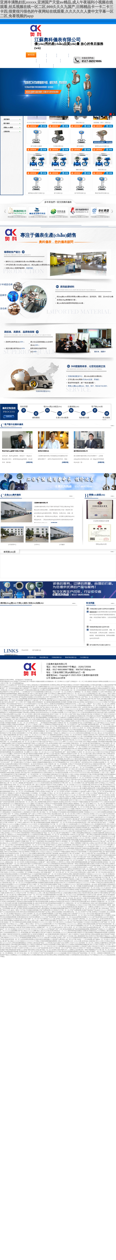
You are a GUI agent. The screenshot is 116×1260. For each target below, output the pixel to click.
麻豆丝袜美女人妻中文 (63, 779)
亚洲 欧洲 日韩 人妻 (31, 784)
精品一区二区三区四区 (17, 862)
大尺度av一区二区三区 (97, 791)
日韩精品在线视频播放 (100, 695)
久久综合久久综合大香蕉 (74, 741)
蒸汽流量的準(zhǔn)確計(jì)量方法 (100, 645)
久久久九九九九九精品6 (57, 687)
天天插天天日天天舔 (101, 752)
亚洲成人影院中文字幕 (40, 750)
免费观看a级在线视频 (6, 817)
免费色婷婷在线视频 (15, 712)
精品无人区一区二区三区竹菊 (37, 829)
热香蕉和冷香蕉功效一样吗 (69, 863)
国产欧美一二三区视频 (20, 692)
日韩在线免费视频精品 (19, 943)
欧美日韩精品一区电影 (51, 733)
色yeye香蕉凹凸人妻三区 (66, 853)
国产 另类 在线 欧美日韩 (91, 822)
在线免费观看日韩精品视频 (69, 840)
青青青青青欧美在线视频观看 (37, 699)
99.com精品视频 (69, 848)
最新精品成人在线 (88, 903)
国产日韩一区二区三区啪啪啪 (54, 759)
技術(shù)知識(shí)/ (36, 603)
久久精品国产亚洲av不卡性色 (47, 784)
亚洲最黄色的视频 (23, 857)
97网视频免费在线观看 (67, 760)
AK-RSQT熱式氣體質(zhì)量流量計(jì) (36, 123)
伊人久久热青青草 (12, 843)
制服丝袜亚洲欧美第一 (100, 764)
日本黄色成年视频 (95, 685)
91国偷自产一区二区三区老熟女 (77, 747)
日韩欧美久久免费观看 (67, 717)
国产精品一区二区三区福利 (48, 950)
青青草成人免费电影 (26, 750)
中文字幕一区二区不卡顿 (57, 824)
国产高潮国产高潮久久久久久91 (13, 850)
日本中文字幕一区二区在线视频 (22, 736)
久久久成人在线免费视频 (19, 699)
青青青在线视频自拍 (9, 760)
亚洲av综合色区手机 (87, 699)
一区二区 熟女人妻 (26, 757)
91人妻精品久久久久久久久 (67, 733)
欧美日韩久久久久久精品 (72, 750)
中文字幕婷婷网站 (60, 896)
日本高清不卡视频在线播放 (81, 685)
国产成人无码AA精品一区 (104, 908)
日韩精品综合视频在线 (36, 798)
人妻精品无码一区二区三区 (73, 903)
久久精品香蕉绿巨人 (16, 812)
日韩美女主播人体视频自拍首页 (17, 907)
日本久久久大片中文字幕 (9, 936)
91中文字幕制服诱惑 (59, 762)
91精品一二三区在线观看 (54, 805)
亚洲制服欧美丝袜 (78, 757)
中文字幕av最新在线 (107, 865)
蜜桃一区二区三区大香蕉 (81, 807)
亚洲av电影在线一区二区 (22, 802)
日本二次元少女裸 (71, 762)
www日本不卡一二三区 (7, 778)
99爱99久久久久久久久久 (11, 937)
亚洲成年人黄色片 (86, 779)
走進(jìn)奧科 (67, 60)
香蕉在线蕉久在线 (53, 870)
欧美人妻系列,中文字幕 (23, 717)
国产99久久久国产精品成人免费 (37, 693)
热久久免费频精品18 (21, 778)
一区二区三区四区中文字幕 (82, 912)
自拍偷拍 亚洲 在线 (21, 772)
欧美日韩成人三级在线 (46, 771)
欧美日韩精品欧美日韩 (25, 687)
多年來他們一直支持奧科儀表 (58, 202)
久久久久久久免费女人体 (51, 858)
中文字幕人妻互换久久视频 (35, 733)
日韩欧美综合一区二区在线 (78, 743)
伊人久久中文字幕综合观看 (60, 690)
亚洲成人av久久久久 (96, 814)
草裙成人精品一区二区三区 (44, 879)
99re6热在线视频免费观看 (8, 917)
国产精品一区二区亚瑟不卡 (23, 898)
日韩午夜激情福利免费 (54, 840)
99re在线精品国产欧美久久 (15, 704)
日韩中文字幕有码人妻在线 (68, 819)
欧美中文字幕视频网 (93, 826)
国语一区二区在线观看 (103, 724)
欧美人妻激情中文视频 (18, 841)
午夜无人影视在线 (31, 685)
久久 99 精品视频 (90, 729)
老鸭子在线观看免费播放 (21, 695)
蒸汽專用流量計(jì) (80, 193)
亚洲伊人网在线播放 (42, 908)
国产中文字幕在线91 (22, 740)
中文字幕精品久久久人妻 (47, 919)
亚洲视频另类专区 (100, 824)
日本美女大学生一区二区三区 (46, 886)
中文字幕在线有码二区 (60, 771)
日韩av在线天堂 (109, 805)
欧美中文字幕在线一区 (56, 948)
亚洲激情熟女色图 (63, 955)
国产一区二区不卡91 (41, 797)
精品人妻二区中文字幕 (69, 939)
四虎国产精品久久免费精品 (8, 955)
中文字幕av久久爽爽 (54, 693)
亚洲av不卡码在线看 (74, 764)
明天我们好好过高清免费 (89, 766)
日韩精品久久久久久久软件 (92, 812)
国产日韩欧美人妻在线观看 (30, 888)
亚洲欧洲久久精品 (83, 951)
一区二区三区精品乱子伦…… (31, 723)
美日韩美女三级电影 (81, 735)
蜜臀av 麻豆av (22, 693)
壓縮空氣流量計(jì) (70, 657)
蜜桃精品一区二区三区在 (81, 803)
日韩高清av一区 (13, 788)
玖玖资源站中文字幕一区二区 (24, 731)
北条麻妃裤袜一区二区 (12, 855)
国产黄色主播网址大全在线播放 (79, 726)
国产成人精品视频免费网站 (39, 717)
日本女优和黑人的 (38, 697)
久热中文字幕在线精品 (21, 817)
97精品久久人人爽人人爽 (100, 829)
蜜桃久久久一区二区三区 (97, 803)
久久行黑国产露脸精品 (97, 793)
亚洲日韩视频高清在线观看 (74, 812)
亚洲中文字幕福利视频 (51, 769)
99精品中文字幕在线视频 (102, 697)
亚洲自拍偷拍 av (49, 772)
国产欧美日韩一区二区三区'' (50, 709)
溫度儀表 (41, 60)
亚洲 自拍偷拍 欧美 (43, 714)
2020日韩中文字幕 (43, 728)
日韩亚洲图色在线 (68, 912)
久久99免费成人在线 (98, 948)
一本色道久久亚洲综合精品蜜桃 (66, 778)
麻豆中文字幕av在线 (59, 700)
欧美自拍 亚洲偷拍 (68, 889)
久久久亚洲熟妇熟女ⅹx (43, 881)
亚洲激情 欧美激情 (81, 827)
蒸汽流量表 (80, 146)
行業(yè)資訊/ (22, 603)
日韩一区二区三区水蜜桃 (72, 783)
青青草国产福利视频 (51, 853)
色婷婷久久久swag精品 (7, 685)
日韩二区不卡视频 (25, 702)
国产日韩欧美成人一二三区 (97, 748)
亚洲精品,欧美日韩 (64, 802)
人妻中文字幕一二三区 (74, 766)
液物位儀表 (62, 55)
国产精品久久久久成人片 (70, 795)
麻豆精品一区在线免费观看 (86, 711)
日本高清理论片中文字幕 (98, 760)
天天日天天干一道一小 (102, 840)
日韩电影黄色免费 (83, 863)
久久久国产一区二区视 (82, 793)
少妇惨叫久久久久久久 (19, 810)
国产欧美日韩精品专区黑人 (28, 927)
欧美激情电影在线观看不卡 (45, 721)
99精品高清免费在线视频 (30, 831)
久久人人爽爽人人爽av (22, 924)
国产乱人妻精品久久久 (9, 834)
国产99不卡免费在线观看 (83, 797)
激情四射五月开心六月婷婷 (63, 876)
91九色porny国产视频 (26, 711)
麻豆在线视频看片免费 (41, 860)
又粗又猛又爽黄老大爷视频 (26, 851)
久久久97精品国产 (89, 846)
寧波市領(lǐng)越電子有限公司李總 (13, 451)
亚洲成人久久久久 (78, 838)
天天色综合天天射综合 (67, 731)
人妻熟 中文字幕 (8, 745)
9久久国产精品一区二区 (86, 697)
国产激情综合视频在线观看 (34, 753)
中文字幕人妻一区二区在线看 (76, 688)
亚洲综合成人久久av (50, 692)
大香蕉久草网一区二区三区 (94, 872)
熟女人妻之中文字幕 (43, 931)
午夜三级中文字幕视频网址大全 (21, 719)
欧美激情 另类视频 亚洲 (68, 702)
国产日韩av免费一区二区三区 (30, 919)
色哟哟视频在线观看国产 (19, 848)
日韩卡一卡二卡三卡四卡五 (51, 695)
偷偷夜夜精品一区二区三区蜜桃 (30, 707)
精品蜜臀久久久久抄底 (69, 867)
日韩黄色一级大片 (17, 867)
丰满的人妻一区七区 (24, 809)
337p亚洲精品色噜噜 (37, 855)
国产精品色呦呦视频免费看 (80, 929)
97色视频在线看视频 (31, 882)
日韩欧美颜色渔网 (39, 711)
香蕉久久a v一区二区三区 (61, 716)
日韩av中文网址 (97, 736)
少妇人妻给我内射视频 (87, 781)
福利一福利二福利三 (50, 857)
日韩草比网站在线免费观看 (83, 829)
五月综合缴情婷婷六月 (36, 786)
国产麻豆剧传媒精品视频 (40, 901)
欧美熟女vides (45, 781)
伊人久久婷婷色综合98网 (27, 766)
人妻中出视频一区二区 (59, 766)
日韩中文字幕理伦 (100, 711)
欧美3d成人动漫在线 (82, 810)
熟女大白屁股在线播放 (79, 888)
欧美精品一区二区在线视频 (23, 800)
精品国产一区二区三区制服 (86, 860)
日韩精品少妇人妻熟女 (65, 869)
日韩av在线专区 (43, 850)
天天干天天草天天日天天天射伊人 (10, 877)
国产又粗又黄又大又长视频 (54, 711)
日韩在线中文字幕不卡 (98, 946)
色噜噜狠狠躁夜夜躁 (86, 841)
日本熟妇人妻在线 (48, 896)
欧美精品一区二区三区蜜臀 (70, 841)
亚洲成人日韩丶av (78, 707)
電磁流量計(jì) (102, 169)
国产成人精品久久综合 (47, 707)
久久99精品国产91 (35, 915)
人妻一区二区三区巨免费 (9, 827)
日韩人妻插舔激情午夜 (81, 936)
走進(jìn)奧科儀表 (12, 495)
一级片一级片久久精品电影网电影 (29, 821)
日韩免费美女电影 (37, 889)
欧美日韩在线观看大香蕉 (58, 821)
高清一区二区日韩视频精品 (66, 905)
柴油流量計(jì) (44, 657)
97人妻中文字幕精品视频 (21, 793)
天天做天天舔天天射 (93, 731)
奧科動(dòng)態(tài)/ (8, 603)
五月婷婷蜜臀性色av (9, 767)
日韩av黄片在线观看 (50, 937)
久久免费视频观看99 (107, 876)
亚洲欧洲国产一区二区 (33, 705)
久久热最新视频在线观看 (39, 874)
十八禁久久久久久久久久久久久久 (66, 891)
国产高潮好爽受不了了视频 (67, 833)
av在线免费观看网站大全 (53, 755)
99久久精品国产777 (26, 688)
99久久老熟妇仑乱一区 (54, 745)
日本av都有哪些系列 (100, 886)
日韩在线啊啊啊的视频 (107, 937)
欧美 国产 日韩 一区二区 (71, 781)
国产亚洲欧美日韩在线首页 (41, 843)
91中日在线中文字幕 (42, 836)
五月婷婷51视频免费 (97, 833)
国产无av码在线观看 (84, 819)
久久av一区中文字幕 (50, 726)
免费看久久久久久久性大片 (36, 778)
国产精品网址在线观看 (25, 697)
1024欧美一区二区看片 (15, 822)
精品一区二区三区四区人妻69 (27, 714)
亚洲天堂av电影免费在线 (76, 822)
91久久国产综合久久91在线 (64, 936)
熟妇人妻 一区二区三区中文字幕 (35, 845)
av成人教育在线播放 (35, 709)
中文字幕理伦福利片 (30, 704)
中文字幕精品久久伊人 (87, 824)
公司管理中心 (12, 544)
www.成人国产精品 (16, 908)
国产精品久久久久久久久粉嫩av (10, 824)
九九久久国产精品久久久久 (72, 712)
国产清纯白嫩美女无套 (36, 932)
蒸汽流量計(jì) (58, 193)
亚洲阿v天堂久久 (10, 893)
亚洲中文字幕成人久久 (101, 783)
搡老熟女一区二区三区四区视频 (96, 705)
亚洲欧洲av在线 (51, 778)
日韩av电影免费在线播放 (18, 944)
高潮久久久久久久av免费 (43, 766)
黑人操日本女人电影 (68, 793)
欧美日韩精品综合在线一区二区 (14, 853)
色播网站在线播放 (33, 848)
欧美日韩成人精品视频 (50, 814)
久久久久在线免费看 (102, 717)
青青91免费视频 (95, 915)
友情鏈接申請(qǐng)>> (11, 654)
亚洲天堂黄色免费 (80, 901)
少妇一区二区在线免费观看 (78, 690)
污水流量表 (36, 169)
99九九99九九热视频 (12, 900)
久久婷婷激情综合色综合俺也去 (94, 850)
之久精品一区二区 (68, 735)
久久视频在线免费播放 (12, 795)
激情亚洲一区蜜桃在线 (101, 786)
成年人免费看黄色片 (102, 896)
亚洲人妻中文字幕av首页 (64, 757)
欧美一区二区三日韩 (75, 927)
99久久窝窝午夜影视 (57, 881)
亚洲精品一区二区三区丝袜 (65, 784)
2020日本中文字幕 (19, 753)
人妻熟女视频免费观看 (9, 735)
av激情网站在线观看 (97, 709)
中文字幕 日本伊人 (43, 704)
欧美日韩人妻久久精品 (91, 707)
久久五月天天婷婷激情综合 (52, 863)
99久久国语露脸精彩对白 (35, 772)
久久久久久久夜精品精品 (87, 693)
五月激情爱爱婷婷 (43, 685)
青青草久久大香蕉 (10, 846)
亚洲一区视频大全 (9, 786)
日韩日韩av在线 (51, 757)
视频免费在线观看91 (56, 735)
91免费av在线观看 (45, 690)
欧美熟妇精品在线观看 (10, 874)
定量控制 (7, 131)
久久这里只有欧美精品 (105, 692)
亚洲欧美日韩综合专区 (50, 738)
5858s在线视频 (36, 833)
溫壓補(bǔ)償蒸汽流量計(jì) (36, 193)
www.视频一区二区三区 (63, 894)
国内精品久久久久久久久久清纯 (57, 699)
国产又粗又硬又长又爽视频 (96, 745)
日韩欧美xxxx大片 (80, 809)
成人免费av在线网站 (81, 748)
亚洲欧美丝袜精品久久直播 (33, 862)
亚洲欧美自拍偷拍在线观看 (74, 687)
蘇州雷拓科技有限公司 (81, 451)
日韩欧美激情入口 (49, 846)
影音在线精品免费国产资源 (52, 884)
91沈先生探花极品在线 (7, 800)
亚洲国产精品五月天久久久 (97, 721)
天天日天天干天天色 (23, 929)
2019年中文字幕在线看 (10, 697)
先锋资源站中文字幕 (73, 699)
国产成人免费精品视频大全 (41, 687)
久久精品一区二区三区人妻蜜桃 (105, 704)
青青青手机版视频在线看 (54, 829)
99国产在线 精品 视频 (22, 729)
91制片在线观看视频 (65, 719)
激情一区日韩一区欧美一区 (10, 707)
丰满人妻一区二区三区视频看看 (13, 738)
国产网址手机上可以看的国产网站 (67, 697)
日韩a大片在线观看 (63, 941)
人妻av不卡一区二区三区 (10, 838)
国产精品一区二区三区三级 (49, 833)
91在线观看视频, (29, 791)
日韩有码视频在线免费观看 (22, 870)
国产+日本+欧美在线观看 (50, 743)
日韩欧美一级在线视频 (52, 719)
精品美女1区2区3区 (47, 705)
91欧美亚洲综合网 (87, 893)
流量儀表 (51, 55)
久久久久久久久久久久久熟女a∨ (99, 810)
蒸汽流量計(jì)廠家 (36, 146)
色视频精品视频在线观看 (23, 869)
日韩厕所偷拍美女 (63, 726)
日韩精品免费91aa (29, 881)
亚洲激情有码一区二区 (26, 951)
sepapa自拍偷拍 (22, 834)
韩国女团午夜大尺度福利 (102, 913)
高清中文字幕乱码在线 (55, 867)
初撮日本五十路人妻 (29, 822)
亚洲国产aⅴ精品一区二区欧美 (23, 745)
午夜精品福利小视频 (95, 869)
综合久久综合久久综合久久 (44, 851)
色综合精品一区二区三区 (95, 805)
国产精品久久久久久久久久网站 (56, 741)
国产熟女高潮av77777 (95, 802)
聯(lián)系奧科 (46, 65)
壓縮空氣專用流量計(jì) (102, 193)
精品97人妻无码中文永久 (30, 771)
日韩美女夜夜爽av (13, 766)
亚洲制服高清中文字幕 (10, 774)
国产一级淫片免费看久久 (70, 752)
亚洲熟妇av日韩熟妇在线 (77, 716)
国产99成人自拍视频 (30, 728)
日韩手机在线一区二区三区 (33, 819)
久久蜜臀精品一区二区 (79, 692)
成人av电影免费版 (93, 827)
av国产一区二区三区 (95, 867)
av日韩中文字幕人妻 (92, 894)
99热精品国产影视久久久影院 (32, 743)
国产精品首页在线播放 (69, 736)
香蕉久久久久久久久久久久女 (69, 709)
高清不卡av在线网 (64, 743)
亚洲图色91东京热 (70, 704)
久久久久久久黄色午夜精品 (104, 729)
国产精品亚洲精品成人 (95, 743)
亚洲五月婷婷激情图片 (19, 733)
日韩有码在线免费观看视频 (26, 936)
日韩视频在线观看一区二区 (13, 723)
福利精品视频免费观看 (53, 702)
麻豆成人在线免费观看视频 (44, 716)
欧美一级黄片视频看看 (88, 950)
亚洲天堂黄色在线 (46, 783)
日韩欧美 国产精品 (88, 786)
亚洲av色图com (109, 791)
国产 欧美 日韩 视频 (100, 699)
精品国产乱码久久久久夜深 (43, 790)
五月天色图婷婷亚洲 (75, 937)
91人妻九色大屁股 (48, 729)
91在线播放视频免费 (49, 894)
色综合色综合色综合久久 (43, 712)
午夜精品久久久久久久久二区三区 (96, 874)
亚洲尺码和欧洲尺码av (107, 919)
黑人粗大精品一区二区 (44, 812)
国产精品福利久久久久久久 (32, 783)
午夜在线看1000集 (63, 900)
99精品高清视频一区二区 (97, 726)
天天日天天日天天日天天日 (77, 772)
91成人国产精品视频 (87, 783)
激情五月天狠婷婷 (52, 802)
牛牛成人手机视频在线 (75, 771)
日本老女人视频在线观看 (41, 826)
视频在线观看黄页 (91, 688)
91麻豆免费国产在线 (100, 821)
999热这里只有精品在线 (82, 848)
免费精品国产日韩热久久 (97, 929)
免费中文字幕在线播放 (53, 788)
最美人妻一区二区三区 (25, 741)
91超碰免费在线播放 (40, 745)
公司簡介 (41, 55)
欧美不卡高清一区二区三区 (58, 714)
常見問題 (90, 603)
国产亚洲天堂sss (20, 685)
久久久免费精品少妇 (34, 776)
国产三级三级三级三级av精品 (90, 750)
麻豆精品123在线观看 (72, 946)
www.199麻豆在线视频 (90, 741)
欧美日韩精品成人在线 (85, 759)
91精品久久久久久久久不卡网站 (93, 700)
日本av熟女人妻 (38, 872)
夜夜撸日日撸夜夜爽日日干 (57, 850)
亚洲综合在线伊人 (82, 867)
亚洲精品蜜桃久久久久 (68, 788)
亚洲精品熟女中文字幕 (20, 829)
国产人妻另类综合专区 (85, 762)
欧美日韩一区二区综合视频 (41, 774)
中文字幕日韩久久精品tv (18, 769)
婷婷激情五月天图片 (30, 812)
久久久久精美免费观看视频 (78, 865)
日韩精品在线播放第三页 (47, 888)
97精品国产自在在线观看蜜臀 (33, 738)
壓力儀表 (31, 60)
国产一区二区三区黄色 (64, 692)
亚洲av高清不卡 (19, 819)
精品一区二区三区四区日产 (69, 724)
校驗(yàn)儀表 (53, 60)
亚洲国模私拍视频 (75, 900)
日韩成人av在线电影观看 (29, 877)
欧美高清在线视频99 (79, 826)
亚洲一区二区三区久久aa (86, 752)
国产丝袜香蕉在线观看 (93, 889)
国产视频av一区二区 (99, 939)
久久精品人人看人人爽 (21, 709)
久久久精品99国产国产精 (76, 836)
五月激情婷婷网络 (43, 824)
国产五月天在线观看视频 (35, 692)
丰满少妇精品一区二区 (64, 917)
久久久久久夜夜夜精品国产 (16, 690)
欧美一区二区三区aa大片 (61, 705)
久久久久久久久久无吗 (10, 809)
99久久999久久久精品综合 (81, 814)
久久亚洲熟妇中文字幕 (38, 869)
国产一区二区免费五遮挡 (97, 740)
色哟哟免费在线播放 (57, 781)
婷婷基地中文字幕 (85, 774)
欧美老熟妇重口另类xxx (67, 834)
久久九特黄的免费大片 (89, 800)
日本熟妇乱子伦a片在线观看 (74, 922)
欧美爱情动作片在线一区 (51, 817)
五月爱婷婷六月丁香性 (100, 714)
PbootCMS (25, 650)
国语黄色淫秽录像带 (70, 881)
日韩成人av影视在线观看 (49, 915)
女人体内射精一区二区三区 (84, 943)
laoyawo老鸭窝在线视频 (78, 917)
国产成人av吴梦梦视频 (84, 723)
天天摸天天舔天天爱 (23, 760)
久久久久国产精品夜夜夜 (54, 752)
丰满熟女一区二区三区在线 (64, 898)
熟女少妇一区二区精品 (7, 705)
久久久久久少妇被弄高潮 (35, 767)
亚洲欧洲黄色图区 (25, 855)
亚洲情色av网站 (55, 685)
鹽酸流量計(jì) (80, 169)
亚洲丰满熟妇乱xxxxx (36, 857)
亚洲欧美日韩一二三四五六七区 (45, 936)
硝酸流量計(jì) (58, 169)
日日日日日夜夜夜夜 (94, 747)
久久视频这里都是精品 (98, 819)
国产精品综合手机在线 (67, 740)
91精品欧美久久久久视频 (10, 803)
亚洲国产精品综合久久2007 (17, 913)
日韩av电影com (91, 716)
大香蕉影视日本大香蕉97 (12, 879)
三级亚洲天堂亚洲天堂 (62, 729)
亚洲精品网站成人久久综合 (106, 815)
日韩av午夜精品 (64, 865)
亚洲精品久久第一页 (22, 786)
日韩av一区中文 (34, 924)
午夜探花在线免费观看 (93, 858)
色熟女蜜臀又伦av (12, 714)
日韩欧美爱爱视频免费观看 (81, 719)
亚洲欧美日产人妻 (29, 700)
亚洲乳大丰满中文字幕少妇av (79, 721)
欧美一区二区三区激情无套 (44, 700)
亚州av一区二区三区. (16, 791)
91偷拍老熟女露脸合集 (32, 690)
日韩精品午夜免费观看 (47, 876)
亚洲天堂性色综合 (5, 776)
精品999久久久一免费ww (85, 907)
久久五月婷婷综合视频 (66, 817)
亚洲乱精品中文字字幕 (57, 774)
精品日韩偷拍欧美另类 (85, 891)
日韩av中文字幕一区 (22, 893)
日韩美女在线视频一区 (85, 881)
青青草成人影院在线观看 (92, 934)
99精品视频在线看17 (99, 759)
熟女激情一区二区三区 (70, 860)
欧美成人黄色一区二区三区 (16, 784)
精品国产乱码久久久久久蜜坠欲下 (85, 717)
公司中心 (37, 544)
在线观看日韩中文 (53, 717)
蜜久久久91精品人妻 (77, 870)
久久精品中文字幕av (77, 738)
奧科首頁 (31, 55)
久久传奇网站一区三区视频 (101, 767)
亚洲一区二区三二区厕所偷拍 (22, 726)
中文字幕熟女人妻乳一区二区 (33, 748)
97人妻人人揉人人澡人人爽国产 (32, 896)
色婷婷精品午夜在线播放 (51, 760)
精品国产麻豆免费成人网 (82, 760)
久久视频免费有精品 (64, 915)
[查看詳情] (29, 462)
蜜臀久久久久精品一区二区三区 (36, 752)
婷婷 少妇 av (81, 755)
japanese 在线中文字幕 (7, 915)
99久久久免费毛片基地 (108, 915)
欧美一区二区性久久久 (72, 728)
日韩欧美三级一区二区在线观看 (67, 723)
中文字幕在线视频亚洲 (77, 729)
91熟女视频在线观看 (89, 924)
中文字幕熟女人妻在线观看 (99, 778)
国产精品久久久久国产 (97, 807)
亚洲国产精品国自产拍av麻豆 (91, 910)
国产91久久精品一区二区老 (35, 884)
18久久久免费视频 (29, 805)
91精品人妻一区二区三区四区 (55, 791)
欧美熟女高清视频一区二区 (105, 800)
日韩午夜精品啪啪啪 (100, 903)
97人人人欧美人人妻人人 (36, 724)
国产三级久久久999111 (35, 814)
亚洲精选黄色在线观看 (100, 834)
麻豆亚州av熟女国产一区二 (10, 702)
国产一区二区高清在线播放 (10, 688)
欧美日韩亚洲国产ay (40, 912)
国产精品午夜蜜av (66, 685)
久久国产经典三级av (73, 714)
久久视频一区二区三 (59, 879)
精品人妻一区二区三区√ (100, 779)
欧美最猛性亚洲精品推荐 (48, 723)
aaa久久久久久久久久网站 (74, 700)
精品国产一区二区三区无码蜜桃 (12, 771)
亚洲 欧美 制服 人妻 (81, 805)
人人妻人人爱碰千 (38, 759)
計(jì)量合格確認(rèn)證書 (101, 521)
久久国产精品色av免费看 (33, 781)
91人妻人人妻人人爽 (106, 827)
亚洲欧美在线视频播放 (57, 704)
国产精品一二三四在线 (45, 943)
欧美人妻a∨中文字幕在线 (56, 797)
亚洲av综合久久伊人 (36, 760)
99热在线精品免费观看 (13, 716)
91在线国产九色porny (87, 821)
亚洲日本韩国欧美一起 (38, 702)
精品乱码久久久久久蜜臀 (26, 803)
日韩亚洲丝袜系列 (51, 869)
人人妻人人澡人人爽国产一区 (85, 704)
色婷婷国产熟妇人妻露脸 (62, 721)
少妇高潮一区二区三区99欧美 (41, 800)
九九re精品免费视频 (45, 831)
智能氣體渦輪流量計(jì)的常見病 (99, 627)
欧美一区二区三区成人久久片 (107, 798)
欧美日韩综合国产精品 (100, 712)
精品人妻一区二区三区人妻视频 (13, 783)
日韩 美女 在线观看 (91, 838)
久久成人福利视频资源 (28, 716)
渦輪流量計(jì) (80, 122)
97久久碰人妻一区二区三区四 (104, 950)
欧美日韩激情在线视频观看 (15, 748)
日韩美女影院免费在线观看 (23, 922)
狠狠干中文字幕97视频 (72, 908)
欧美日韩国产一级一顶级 (96, 769)
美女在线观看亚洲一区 (19, 752)
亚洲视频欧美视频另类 (68, 827)
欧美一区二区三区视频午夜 (63, 707)
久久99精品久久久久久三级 (70, 884)
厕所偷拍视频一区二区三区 (98, 848)
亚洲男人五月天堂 (9, 872)
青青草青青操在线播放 (75, 931)
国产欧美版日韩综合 (63, 738)
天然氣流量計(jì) (58, 146)
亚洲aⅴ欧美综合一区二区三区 (58, 836)
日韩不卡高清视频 (50, 697)
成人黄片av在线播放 (26, 795)
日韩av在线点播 (24, 863)
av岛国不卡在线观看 (71, 791)
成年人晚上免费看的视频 (57, 728)
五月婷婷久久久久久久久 (9, 687)
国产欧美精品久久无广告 (19, 776)
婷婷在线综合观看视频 (83, 733)
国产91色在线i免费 (47, 953)
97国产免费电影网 (44, 910)
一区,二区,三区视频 (75, 886)
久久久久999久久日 (43, 735)
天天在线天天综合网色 (69, 755)
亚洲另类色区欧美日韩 (70, 815)
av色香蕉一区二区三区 (34, 913)
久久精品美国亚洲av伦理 (11, 912)
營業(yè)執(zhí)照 (101, 544)
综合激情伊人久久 (66, 767)
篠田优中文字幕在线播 (56, 860)
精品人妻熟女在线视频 (55, 912)
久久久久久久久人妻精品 (74, 924)
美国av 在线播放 (92, 692)
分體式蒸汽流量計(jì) (58, 122)
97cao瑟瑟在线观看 (56, 803)
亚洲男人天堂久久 (57, 848)
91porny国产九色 (29, 790)
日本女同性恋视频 (68, 805)
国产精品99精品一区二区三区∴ (87, 953)
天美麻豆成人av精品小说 (89, 843)
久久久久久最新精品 (53, 740)
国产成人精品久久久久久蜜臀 (27, 931)
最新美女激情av (68, 803)
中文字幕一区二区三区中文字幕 (71, 786)
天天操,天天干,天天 (84, 855)
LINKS (11, 651)
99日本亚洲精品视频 (93, 865)
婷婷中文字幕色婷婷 (16, 790)
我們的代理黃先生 (43, 451)
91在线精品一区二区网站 (10, 759)
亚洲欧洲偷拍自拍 (80, 731)
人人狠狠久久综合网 (73, 950)
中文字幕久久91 (100, 781)
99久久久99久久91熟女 (107, 755)
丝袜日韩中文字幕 (81, 920)
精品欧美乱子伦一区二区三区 (69, 855)
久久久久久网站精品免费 (35, 858)
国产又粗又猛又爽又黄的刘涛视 (102, 881)
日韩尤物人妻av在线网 (94, 809)
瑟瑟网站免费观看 (106, 812)
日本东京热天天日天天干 (76, 790)
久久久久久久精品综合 (82, 740)
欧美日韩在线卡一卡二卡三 (40, 736)
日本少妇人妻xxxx (96, 733)
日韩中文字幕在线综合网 (34, 810)
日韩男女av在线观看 (60, 747)
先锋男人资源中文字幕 (9, 925)
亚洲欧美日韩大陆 (86, 714)
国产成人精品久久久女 (12, 941)
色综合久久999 (69, 901)
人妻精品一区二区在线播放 (52, 767)
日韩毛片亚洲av (40, 791)
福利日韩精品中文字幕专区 (37, 807)
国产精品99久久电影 (73, 879)
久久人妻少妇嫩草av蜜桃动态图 (86, 788)
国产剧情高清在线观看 (95, 862)
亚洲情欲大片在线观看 (59, 812)
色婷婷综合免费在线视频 (24, 901)
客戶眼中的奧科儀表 (13, 424)
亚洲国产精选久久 (51, 845)
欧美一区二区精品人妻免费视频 (90, 728)
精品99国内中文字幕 (6, 692)
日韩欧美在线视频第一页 (19, 724)
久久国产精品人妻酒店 (60, 913)
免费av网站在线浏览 (8, 869)
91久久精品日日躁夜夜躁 (34, 944)
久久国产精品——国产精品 (84, 834)
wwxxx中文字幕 (67, 745)
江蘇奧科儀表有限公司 (41, 503)
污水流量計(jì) (84, 657)
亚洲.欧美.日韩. (93, 735)
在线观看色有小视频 (105, 707)
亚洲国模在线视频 (38, 726)
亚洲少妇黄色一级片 (11, 721)
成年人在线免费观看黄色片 (8, 932)
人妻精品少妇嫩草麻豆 (101, 943)
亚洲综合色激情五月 (103, 688)
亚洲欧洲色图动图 (53, 934)
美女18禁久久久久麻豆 (71, 759)
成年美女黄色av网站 (105, 771)
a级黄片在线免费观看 (64, 845)
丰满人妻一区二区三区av (105, 738)
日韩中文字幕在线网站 (39, 840)
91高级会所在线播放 (38, 898)
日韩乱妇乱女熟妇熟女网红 (104, 882)
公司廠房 (62, 544)
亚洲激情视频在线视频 (43, 822)
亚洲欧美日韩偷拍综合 (12, 836)
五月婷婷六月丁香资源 (84, 948)
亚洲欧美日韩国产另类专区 (90, 937)
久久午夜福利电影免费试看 (52, 786)
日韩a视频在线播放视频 (105, 741)
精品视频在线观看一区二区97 (57, 688)
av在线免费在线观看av (28, 939)
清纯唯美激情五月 (21, 767)
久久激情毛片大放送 (77, 934)
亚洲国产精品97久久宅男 (54, 795)
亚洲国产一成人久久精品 (82, 853)
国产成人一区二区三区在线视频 (83, 767)
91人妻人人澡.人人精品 (103, 693)
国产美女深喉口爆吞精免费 (87, 724)
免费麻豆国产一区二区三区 (91, 687)
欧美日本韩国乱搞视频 (17, 779)
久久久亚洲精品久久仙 (70, 711)
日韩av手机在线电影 (35, 695)
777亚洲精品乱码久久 (92, 755)
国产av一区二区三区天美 (26, 788)
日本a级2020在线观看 (61, 772)
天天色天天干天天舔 (38, 757)
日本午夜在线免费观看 (25, 759)
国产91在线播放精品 (36, 729)
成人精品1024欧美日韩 (40, 903)
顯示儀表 (7, 123)
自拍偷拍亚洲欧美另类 (67, 748)
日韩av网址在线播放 (28, 712)
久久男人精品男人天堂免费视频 (9, 757)
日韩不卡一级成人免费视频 (72, 843)
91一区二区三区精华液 (84, 778)
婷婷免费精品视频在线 (83, 833)
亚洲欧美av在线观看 (66, 838)
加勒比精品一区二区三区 (52, 834)
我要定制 (9, 416)
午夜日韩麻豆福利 (29, 867)
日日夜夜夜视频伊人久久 (92, 757)
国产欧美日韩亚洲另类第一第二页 (49, 827)
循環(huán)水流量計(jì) (102, 146)
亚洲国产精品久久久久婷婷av (65, 944)
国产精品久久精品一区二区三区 (13, 728)
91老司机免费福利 (87, 712)
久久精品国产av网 (54, 731)
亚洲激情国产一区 (20, 705)
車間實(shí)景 (33, 65)
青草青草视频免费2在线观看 (35, 769)
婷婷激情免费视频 (92, 690)
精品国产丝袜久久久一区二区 (70, 693)
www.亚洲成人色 (81, 702)
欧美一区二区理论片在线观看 (14, 700)
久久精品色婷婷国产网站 (94, 851)
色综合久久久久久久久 (90, 798)
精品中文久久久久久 (31, 779)
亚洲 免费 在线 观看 (11, 903)
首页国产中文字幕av (11, 857)
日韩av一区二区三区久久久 (68, 695)
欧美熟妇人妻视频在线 (103, 860)
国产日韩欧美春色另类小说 (51, 748)
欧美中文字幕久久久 (75, 800)
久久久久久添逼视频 (106, 731)
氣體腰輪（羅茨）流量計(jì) (102, 122)
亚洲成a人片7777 (52, 809)
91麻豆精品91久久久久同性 (91, 776)
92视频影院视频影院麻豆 (44, 762)
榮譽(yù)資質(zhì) (97, 495)
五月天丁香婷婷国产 (96, 831)
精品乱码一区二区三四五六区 (68, 769)
